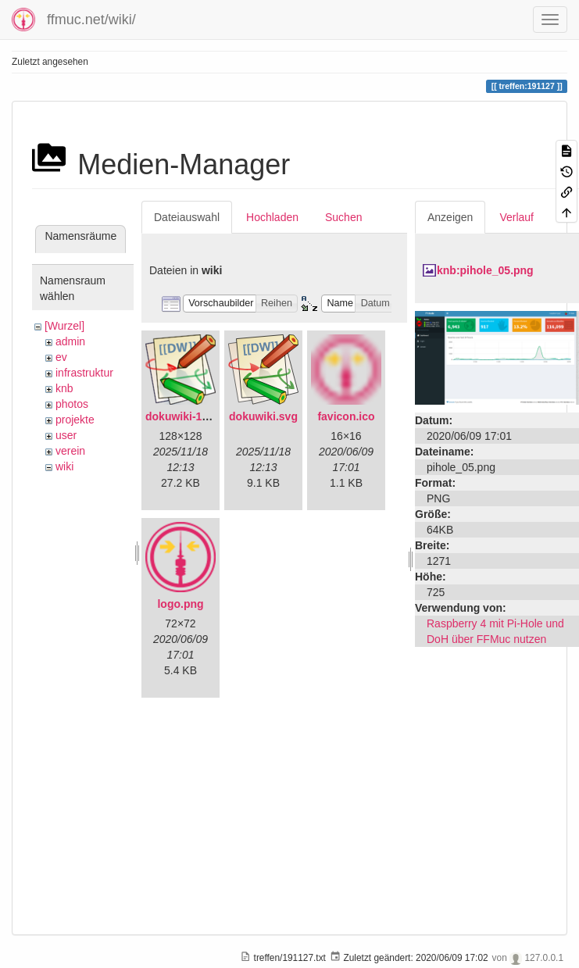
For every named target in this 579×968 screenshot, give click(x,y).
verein (70, 451)
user (66, 435)
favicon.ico (345, 416)
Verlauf (516, 217)
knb (64, 388)
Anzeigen (450, 217)
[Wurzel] (64, 326)
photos (71, 404)
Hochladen (272, 217)
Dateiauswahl (187, 217)
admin (70, 341)
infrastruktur (84, 372)
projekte (75, 419)
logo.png (180, 604)
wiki (64, 466)
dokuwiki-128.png (191, 416)
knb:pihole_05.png (485, 270)
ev (61, 357)
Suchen (343, 217)
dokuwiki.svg (263, 416)
